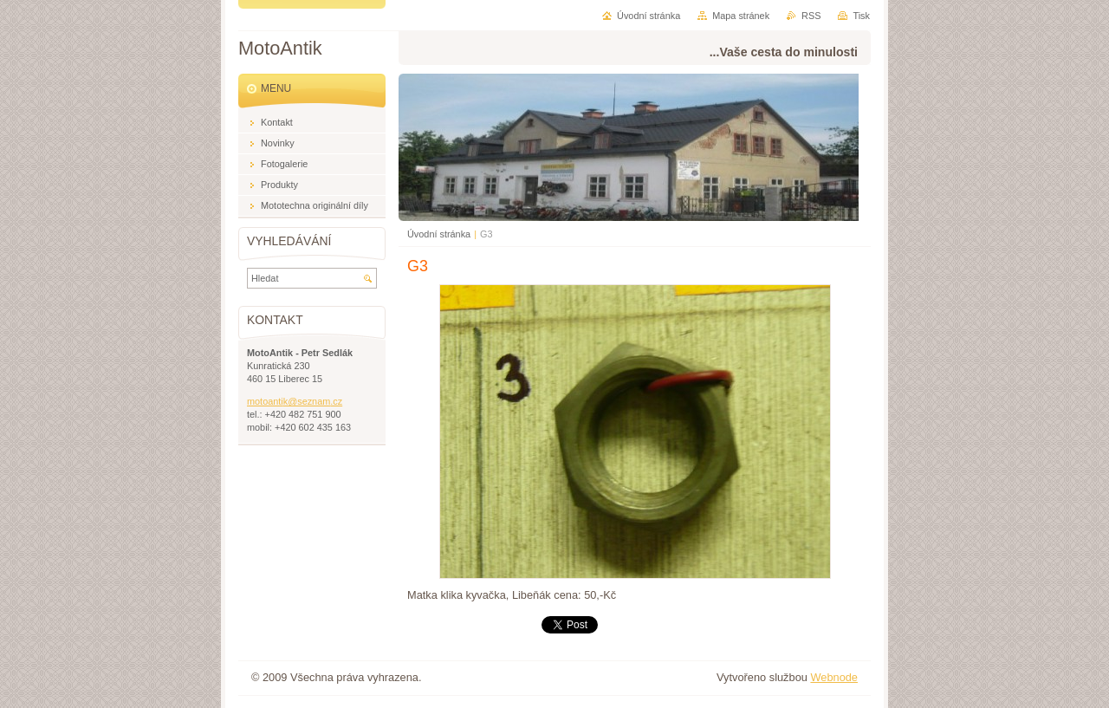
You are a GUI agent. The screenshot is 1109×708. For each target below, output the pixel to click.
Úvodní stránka (438, 234)
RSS (810, 15)
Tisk (861, 15)
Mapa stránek (740, 15)
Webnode (834, 677)
